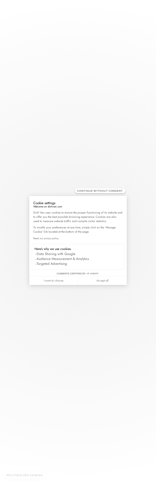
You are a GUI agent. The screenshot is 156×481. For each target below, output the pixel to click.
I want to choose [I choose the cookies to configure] (53, 280)
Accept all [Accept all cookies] (102, 280)
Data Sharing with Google (56, 253)
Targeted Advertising (52, 263)
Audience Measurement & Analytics (63, 258)
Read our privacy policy (45, 238)
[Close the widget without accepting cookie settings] (100, 190)
